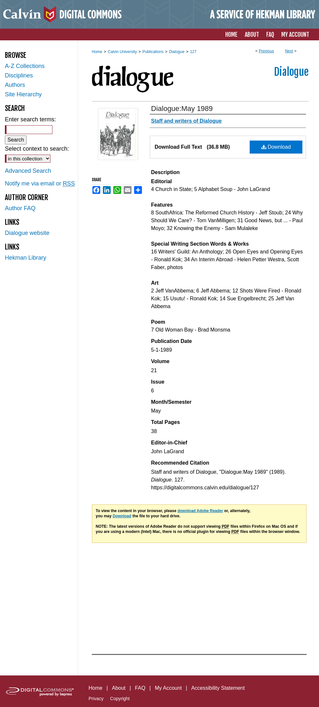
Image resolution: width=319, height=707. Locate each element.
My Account (168, 688)
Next (289, 51)
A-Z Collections (25, 66)
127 (193, 51)
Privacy (96, 698)
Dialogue (176, 51)
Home (97, 51)
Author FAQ (20, 208)
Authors (15, 85)
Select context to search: (37, 148)
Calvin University (122, 51)
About (119, 688)
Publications (152, 51)
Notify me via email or (40, 183)
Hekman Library (25, 257)
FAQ (140, 688)
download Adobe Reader (200, 511)
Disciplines (19, 75)
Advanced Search (28, 171)
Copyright (120, 698)
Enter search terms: (30, 119)
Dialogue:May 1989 (182, 108)
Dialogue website (27, 233)
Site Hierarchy (23, 94)
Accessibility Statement (218, 688)
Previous (266, 51)
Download (276, 147)
